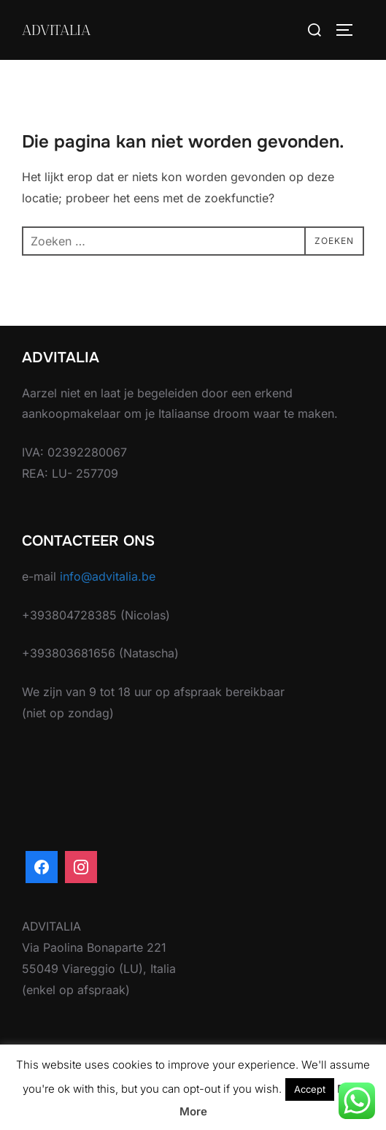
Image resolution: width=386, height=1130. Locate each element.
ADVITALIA (56, 30)
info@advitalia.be (107, 576)
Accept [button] (309, 1089)
